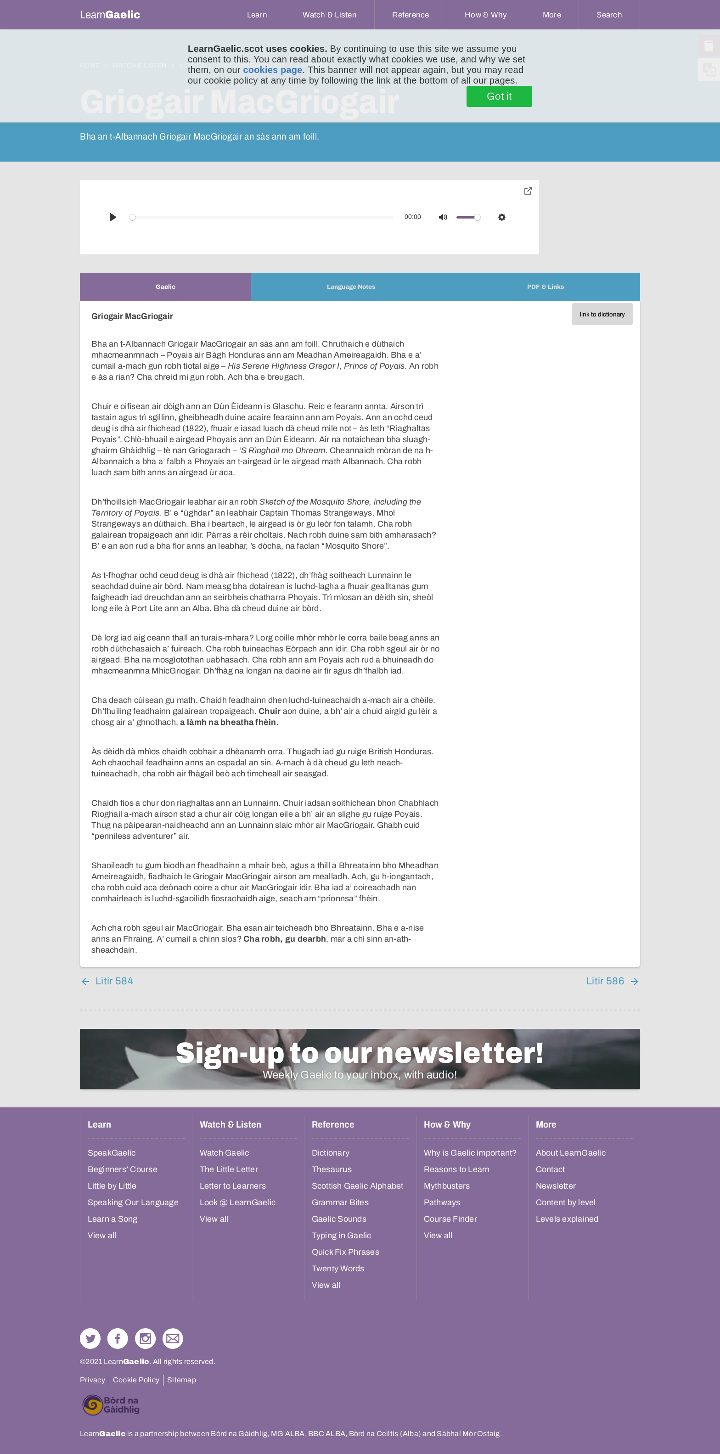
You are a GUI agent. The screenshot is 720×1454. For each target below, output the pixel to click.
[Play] (113, 217)
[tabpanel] (360, 634)
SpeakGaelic (112, 1152)
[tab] (165, 287)
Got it (499, 96)
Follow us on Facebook (117, 1338)
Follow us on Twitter (90, 1338)
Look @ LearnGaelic (238, 1202)
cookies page (272, 70)
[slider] (261, 217)
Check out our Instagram (145, 1338)
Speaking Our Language (133, 1202)
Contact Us (173, 1338)
